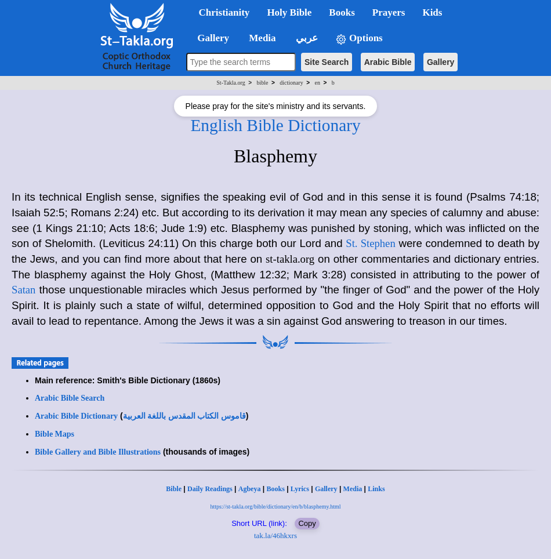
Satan (23, 290)
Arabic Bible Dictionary (76, 416)
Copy (307, 523)
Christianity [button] (224, 12)
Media (352, 489)
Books (275, 489)
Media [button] (261, 37)
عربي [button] (305, 37)
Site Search (326, 62)
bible (262, 82)
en (317, 82)
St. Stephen (370, 243)
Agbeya (249, 489)
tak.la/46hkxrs (275, 535)
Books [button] (341, 12)
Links (376, 489)
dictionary (291, 82)
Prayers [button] (388, 12)
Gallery (440, 62)
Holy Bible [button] (289, 12)
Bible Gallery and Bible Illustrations (98, 452)
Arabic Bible (388, 62)
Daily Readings (210, 489)
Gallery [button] (210, 37)
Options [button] (359, 38)
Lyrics (300, 489)
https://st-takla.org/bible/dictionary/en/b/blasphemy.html (275, 506)
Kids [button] (432, 12)
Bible (174, 489)
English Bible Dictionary (275, 125)
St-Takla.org (230, 82)
